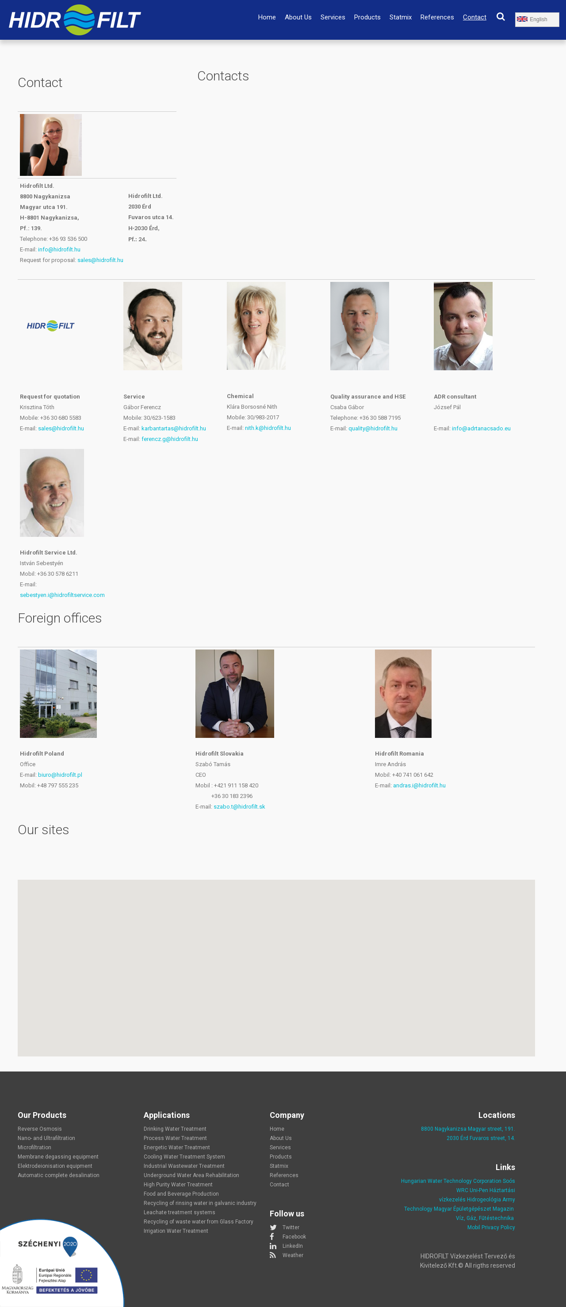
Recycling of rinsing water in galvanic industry (200, 1203)
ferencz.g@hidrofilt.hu (170, 439)
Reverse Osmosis (40, 1129)
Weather (293, 1255)
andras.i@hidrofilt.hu (419, 785)
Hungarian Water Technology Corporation (451, 1181)
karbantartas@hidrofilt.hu (174, 428)
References (437, 17)
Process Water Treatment (175, 1138)
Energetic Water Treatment (177, 1147)
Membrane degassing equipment (58, 1157)
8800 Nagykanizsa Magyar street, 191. (468, 1129)
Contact (474, 17)
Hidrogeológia (484, 1200)
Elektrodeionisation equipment (55, 1166)
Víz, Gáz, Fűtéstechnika (485, 1218)
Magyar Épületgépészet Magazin (474, 1209)
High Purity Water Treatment (178, 1185)
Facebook (294, 1237)
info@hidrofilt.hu (59, 249)
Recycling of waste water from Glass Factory (198, 1222)
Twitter (291, 1227)
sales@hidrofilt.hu (100, 260)
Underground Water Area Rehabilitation (191, 1175)
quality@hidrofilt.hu (373, 428)
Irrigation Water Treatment (176, 1231)
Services (333, 17)
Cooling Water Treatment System (184, 1157)
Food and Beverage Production (181, 1194)
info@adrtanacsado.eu (481, 428)
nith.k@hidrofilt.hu (268, 428)
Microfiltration (34, 1147)
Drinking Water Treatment (175, 1129)
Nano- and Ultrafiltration (46, 1138)
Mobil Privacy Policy (491, 1227)
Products (367, 17)
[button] (276, 960)
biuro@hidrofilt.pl (60, 774)
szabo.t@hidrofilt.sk (239, 806)
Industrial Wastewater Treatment (184, 1166)
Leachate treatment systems (179, 1212)
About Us (298, 17)
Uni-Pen (479, 1190)
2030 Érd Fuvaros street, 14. (481, 1138)
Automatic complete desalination (58, 1175)
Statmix (401, 17)
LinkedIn (293, 1246)
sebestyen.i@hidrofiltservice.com (62, 595)
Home (267, 17)
